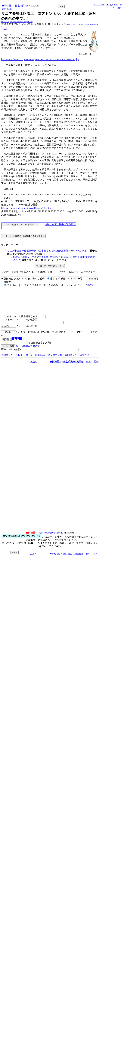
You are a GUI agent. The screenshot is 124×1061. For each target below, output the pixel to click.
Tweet (4, 29)
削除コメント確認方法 (77, 360)
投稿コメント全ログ (12, 360)
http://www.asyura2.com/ (51, 538)
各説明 (90, 285)
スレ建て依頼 (55, 360)
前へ (120, 7)
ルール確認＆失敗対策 (28, 351)
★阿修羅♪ (7, 5)
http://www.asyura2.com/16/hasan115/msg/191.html (16, 22)
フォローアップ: (10, 245)
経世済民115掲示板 (73, 367)
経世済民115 (21, 5)
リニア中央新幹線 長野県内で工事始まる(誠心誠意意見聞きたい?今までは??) (48, 250)
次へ (88, 367)
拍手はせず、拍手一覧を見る (60, 224)
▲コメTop (98, 4)
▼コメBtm (112, 4)
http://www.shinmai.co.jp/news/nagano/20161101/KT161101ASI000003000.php (40, 59)
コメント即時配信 (35, 360)
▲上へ (33, 367)
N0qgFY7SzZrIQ (72, 24)
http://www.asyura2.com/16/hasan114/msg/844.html (26, 208)
